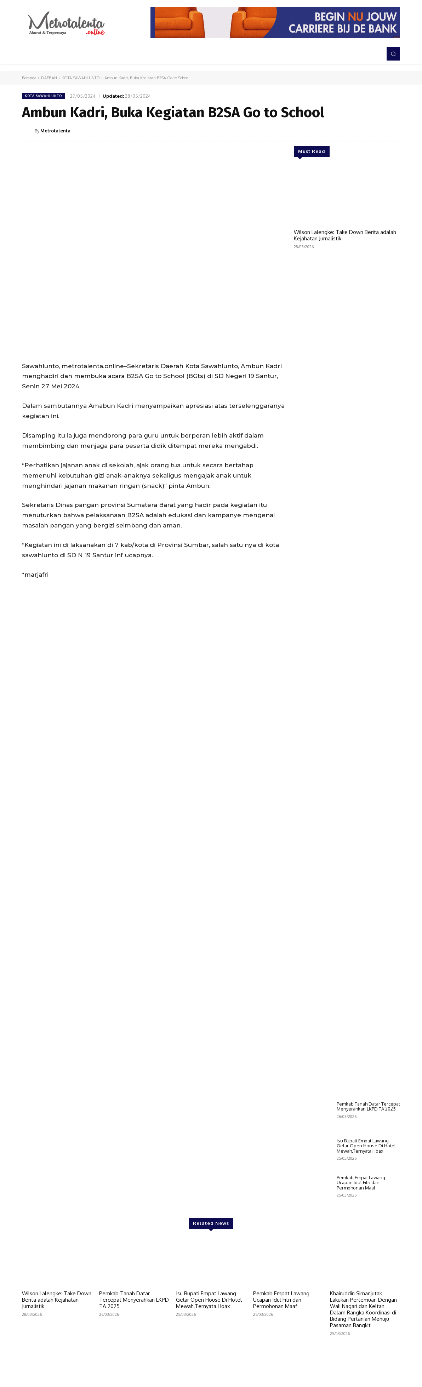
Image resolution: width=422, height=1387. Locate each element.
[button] (393, 54)
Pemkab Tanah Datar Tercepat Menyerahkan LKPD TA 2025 (368, 1106)
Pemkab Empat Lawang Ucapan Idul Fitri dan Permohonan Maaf (361, 1183)
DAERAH (49, 77)
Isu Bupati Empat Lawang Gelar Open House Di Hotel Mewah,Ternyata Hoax (366, 1146)
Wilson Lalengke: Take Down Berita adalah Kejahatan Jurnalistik (345, 235)
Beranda (29, 77)
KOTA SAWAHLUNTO (81, 77)
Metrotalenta (55, 130)
